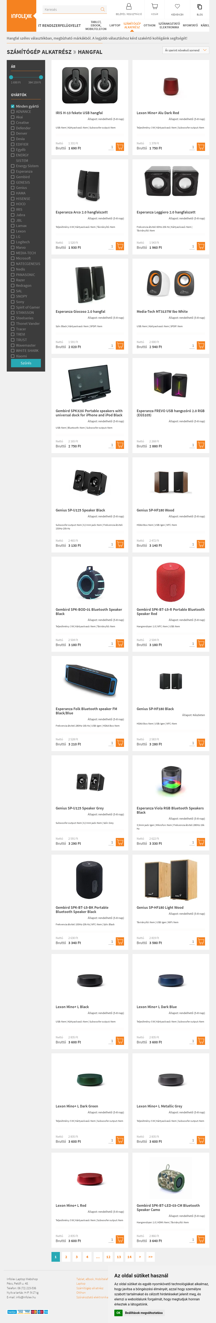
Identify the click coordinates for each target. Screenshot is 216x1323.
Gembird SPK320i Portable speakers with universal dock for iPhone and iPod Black (89, 412)
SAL (19, 290)
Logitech (23, 241)
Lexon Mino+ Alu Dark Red (158, 112)
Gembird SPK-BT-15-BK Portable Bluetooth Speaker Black (82, 909)
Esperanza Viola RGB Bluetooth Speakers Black (170, 810)
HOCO (21, 203)
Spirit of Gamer (28, 307)
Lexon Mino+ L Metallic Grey (159, 1106)
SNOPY (21, 296)
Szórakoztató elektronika (168, 25)
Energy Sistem (27, 165)
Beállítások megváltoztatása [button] (144, 1313)
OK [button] (118, 1313)
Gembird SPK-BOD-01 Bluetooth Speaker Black (89, 611)
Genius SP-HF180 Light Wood (160, 907)
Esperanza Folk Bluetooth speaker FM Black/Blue (86, 710)
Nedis (20, 269)
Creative (22, 122)
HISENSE (23, 198)
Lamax (21, 225)
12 (108, 1256)
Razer (20, 279)
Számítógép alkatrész (131, 25)
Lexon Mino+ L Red (71, 1205)
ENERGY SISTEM (22, 158)
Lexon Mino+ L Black (72, 1006)
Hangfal (95, 52)
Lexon (21, 230)
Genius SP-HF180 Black (155, 708)
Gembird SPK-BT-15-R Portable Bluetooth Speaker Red (171, 611)
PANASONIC (25, 274)
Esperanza (24, 171)
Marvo (21, 247)
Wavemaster (26, 345)
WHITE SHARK (27, 350)
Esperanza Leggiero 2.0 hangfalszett (166, 212)
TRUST (21, 339)
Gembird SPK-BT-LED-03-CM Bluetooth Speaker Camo (168, 1207)
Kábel (204, 25)
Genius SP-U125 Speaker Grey (80, 808)
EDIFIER (22, 144)
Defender (23, 127)
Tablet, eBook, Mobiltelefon (95, 25)
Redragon (23, 285)
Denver (21, 133)
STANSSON (25, 312)
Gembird (23, 176)
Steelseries (25, 318)
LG (18, 236)
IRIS (19, 209)
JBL (19, 220)
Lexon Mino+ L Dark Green (77, 1106)
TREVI (20, 334)
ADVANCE (23, 111)
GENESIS (23, 182)
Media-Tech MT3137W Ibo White (162, 311)
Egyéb (21, 149)
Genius (21, 187)
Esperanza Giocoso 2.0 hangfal (80, 311)
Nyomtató (190, 25)
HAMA (21, 193)
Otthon (149, 25)
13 (119, 1256)
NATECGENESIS (28, 263)
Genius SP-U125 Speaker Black (80, 510)
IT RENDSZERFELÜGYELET (59, 25)
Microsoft (23, 258)
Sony (20, 301)
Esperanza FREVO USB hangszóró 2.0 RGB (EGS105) (171, 412)
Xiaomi (21, 356)
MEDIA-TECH (26, 252)
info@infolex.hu (26, 1297)
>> (150, 1256)
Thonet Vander (28, 323)
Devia (20, 138)
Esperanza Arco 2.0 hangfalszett (82, 212)
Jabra (20, 214)
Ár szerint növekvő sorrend (186, 50)
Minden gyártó (27, 106)
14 (129, 1256)
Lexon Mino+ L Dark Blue (157, 1006)
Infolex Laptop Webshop (22, 1279)
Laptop (114, 25)
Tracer (21, 328)
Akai (19, 117)
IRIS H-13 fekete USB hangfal (79, 112)
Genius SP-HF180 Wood (155, 510)
